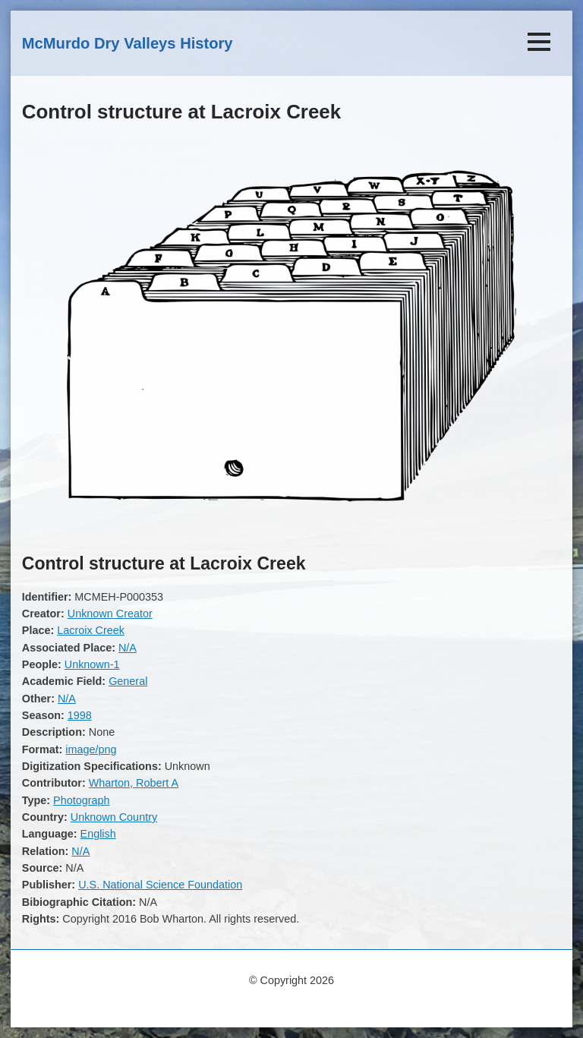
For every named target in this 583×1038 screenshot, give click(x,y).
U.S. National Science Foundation (160, 885)
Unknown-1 (92, 664)
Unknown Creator (110, 613)
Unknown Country (114, 817)
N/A (127, 648)
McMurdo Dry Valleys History (127, 43)
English (98, 834)
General (128, 681)
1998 (80, 715)
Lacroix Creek (90, 630)
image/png (90, 749)
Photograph (81, 800)
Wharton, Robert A (133, 783)
